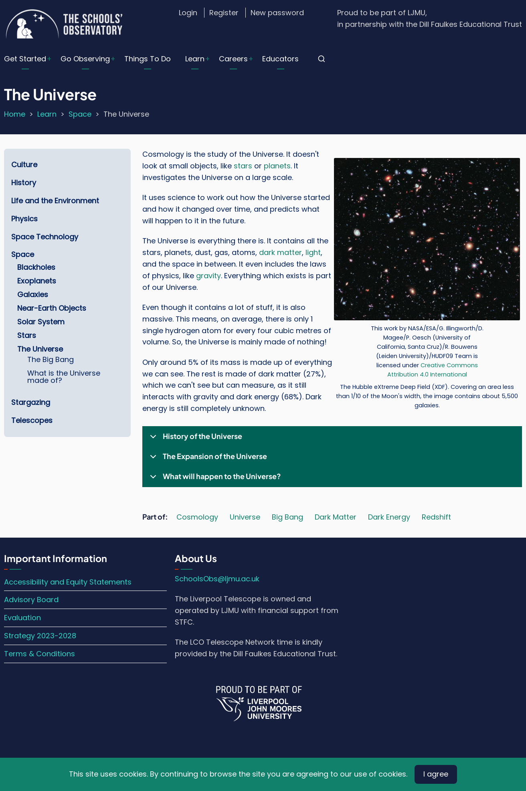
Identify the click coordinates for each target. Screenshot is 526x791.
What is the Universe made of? (63, 376)
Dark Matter (335, 517)
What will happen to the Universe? (214, 479)
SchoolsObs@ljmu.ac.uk (217, 579)
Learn (194, 59)
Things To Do (147, 59)
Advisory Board (31, 600)
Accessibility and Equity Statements (68, 582)
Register (224, 13)
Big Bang (287, 517)
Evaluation (22, 618)
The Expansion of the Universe (207, 459)
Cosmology (197, 517)
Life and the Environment (55, 201)
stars (243, 166)
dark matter (280, 252)
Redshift (436, 517)
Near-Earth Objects (51, 308)
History (23, 183)
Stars (26, 335)
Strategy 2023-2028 (40, 636)
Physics (24, 219)
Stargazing (30, 402)
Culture (24, 165)
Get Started (25, 59)
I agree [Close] (435, 774)
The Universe (40, 349)
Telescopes (32, 420)
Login (188, 13)
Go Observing (85, 59)
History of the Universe (194, 439)
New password (277, 13)
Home (14, 114)
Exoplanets (36, 281)
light (313, 252)
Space (80, 114)
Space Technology (44, 237)
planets (277, 166)
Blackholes (36, 267)
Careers (233, 59)
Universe (245, 517)
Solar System (41, 322)
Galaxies (32, 294)
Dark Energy (389, 517)
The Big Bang (50, 359)
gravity (208, 276)
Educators (280, 59)
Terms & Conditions (39, 654)
